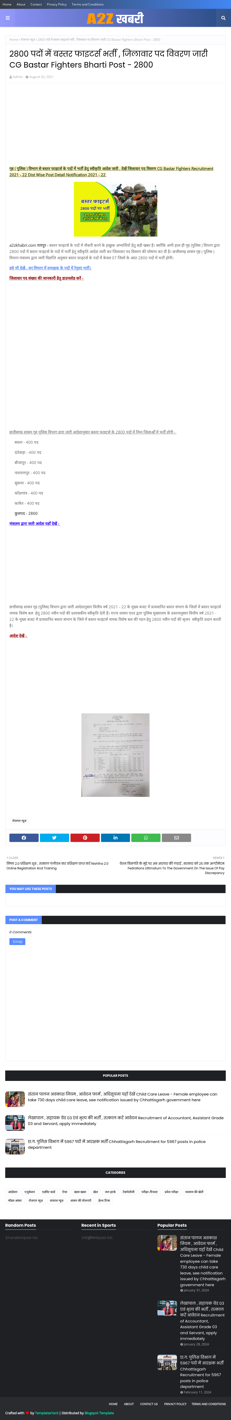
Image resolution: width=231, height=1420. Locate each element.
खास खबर (80, 1192)
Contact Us (149, 1404)
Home (7, 4)
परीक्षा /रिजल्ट (149, 1192)
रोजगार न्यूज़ (28, 39)
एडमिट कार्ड (48, 1192)
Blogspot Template (99, 1413)
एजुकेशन (30, 1192)
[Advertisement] (115, 124)
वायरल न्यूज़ (56, 1200)
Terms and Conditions (88, 4)
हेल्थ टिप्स (104, 1200)
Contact (36, 4)
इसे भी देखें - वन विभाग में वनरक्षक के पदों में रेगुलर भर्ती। (50, 267)
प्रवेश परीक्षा (171, 1192)
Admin (18, 76)
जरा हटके (110, 1192)
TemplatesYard (46, 1413)
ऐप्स (64, 1192)
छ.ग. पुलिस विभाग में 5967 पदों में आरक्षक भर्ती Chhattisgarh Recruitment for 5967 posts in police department (117, 1144)
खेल (95, 1192)
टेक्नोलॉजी (128, 1192)
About (21, 4)
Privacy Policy (57, 4)
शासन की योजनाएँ (80, 1200)
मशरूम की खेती (194, 1192)
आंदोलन (12, 1192)
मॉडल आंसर (15, 1200)
